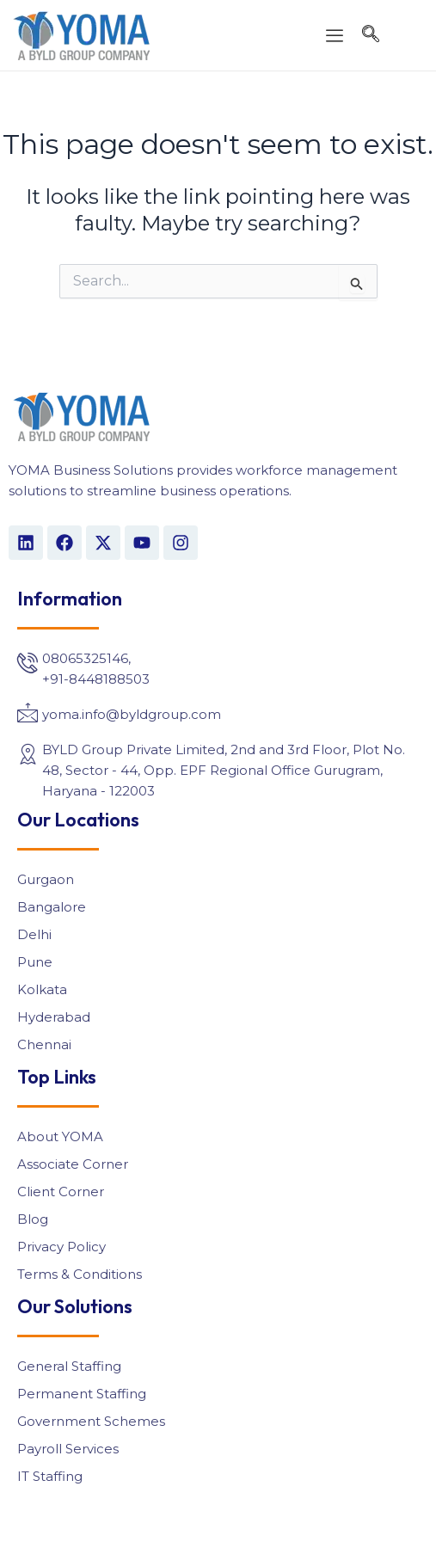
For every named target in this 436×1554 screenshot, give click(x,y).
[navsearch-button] (370, 35)
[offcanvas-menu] (334, 36)
